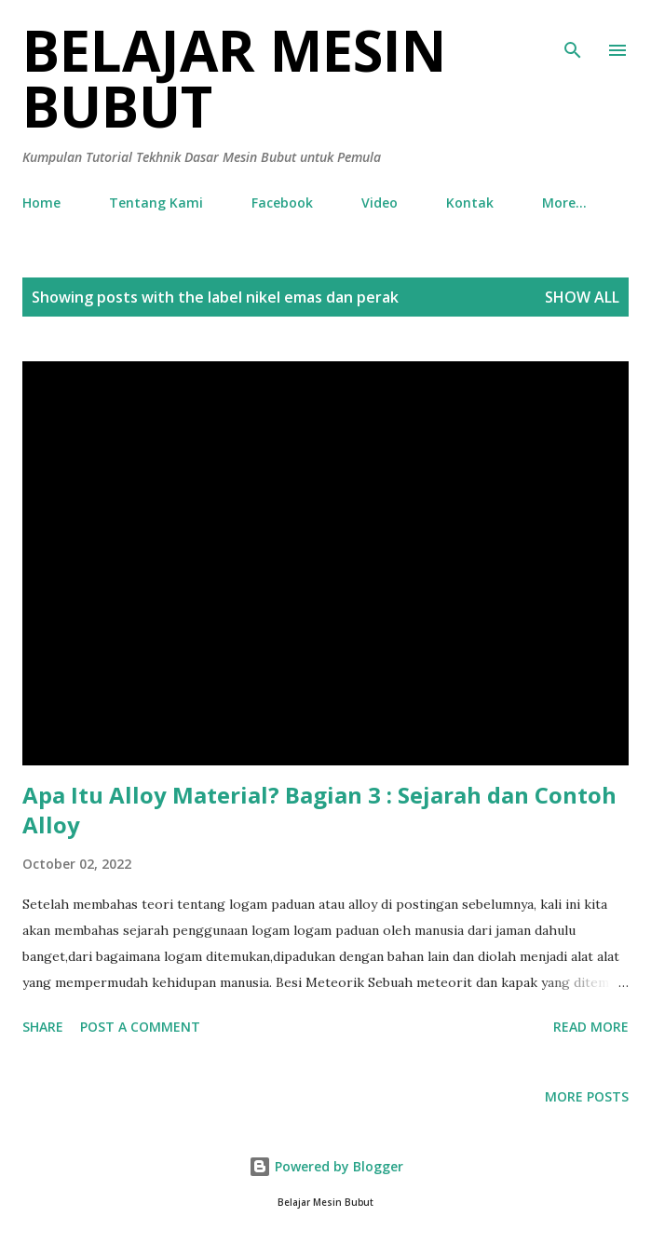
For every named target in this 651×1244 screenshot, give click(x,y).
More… (564, 202)
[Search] (573, 33)
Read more (591, 1026)
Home (41, 202)
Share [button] (42, 1026)
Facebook (282, 202)
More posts (587, 1096)
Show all (582, 297)
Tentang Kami (156, 202)
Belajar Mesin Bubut (234, 78)
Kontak (470, 202)
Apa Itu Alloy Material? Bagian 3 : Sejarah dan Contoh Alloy (319, 809)
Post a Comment (140, 1026)
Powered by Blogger (326, 1166)
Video (379, 202)
